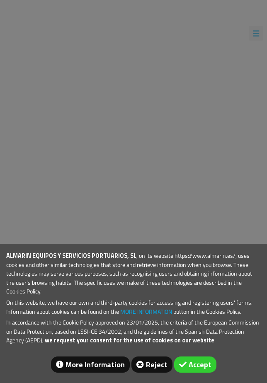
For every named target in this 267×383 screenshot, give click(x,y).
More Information (95, 364)
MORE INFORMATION (146, 311)
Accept (200, 364)
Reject (156, 364)
